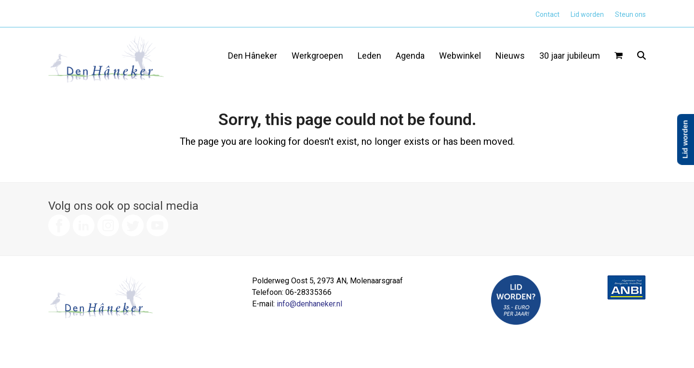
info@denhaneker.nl (309, 303)
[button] (618, 56)
